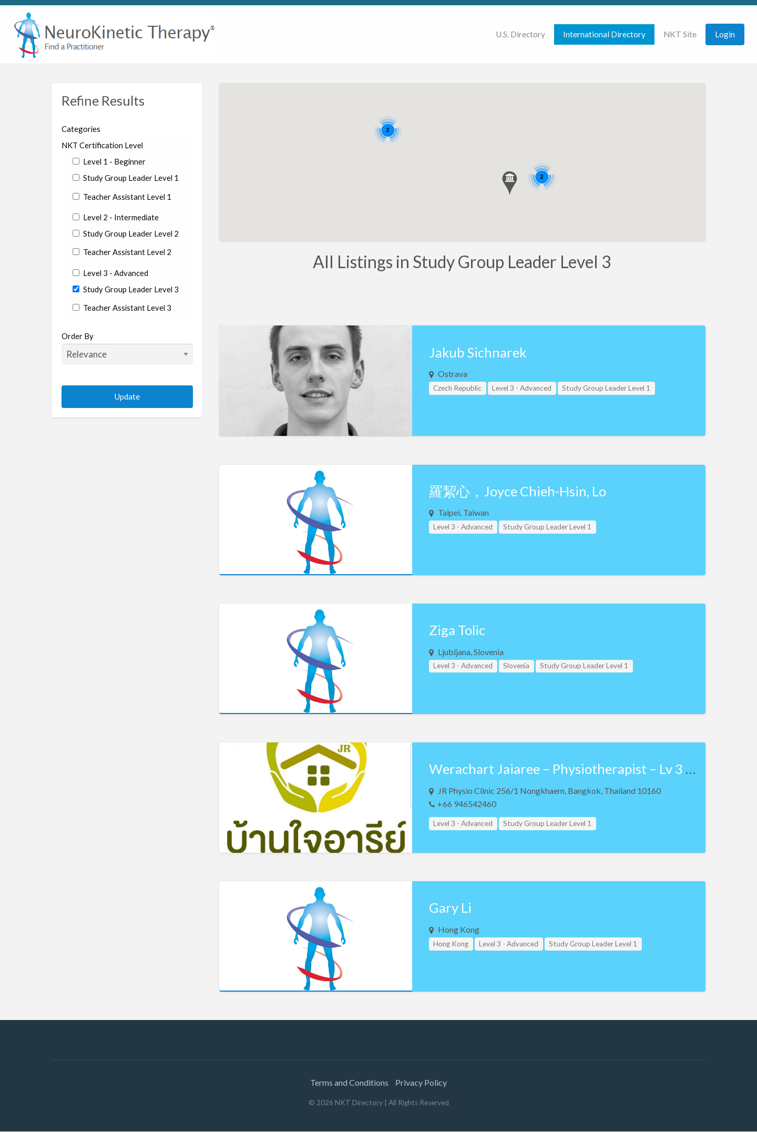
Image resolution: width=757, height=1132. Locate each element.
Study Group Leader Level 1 (126, 177)
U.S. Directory (520, 34)
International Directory (604, 34)
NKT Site (680, 34)
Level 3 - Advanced (110, 273)
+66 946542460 (466, 804)
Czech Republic (457, 388)
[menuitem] (520, 34)
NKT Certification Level (102, 145)
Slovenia (516, 665)
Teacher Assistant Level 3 (122, 307)
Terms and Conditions (349, 1082)
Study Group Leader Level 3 (126, 289)
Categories (81, 129)
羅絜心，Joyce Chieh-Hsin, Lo (517, 491)
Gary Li (450, 907)
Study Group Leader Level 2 (126, 233)
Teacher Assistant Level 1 (122, 196)
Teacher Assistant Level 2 (122, 252)
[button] (509, 183)
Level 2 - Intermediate (116, 217)
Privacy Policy (421, 1082)
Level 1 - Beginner (109, 161)
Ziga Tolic (457, 630)
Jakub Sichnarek (477, 352)
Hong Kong (450, 944)
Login (725, 34)
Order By (127, 348)
